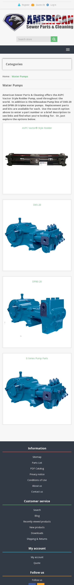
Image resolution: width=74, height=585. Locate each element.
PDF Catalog (37, 468)
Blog (37, 515)
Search (37, 510)
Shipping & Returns (37, 538)
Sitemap (37, 456)
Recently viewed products (37, 521)
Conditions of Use (37, 480)
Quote (37, 563)
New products (37, 527)
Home (5, 76)
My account (37, 557)
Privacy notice (37, 474)
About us (37, 485)
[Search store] (33, 39)
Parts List (37, 462)
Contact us (37, 491)
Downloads (37, 533)
